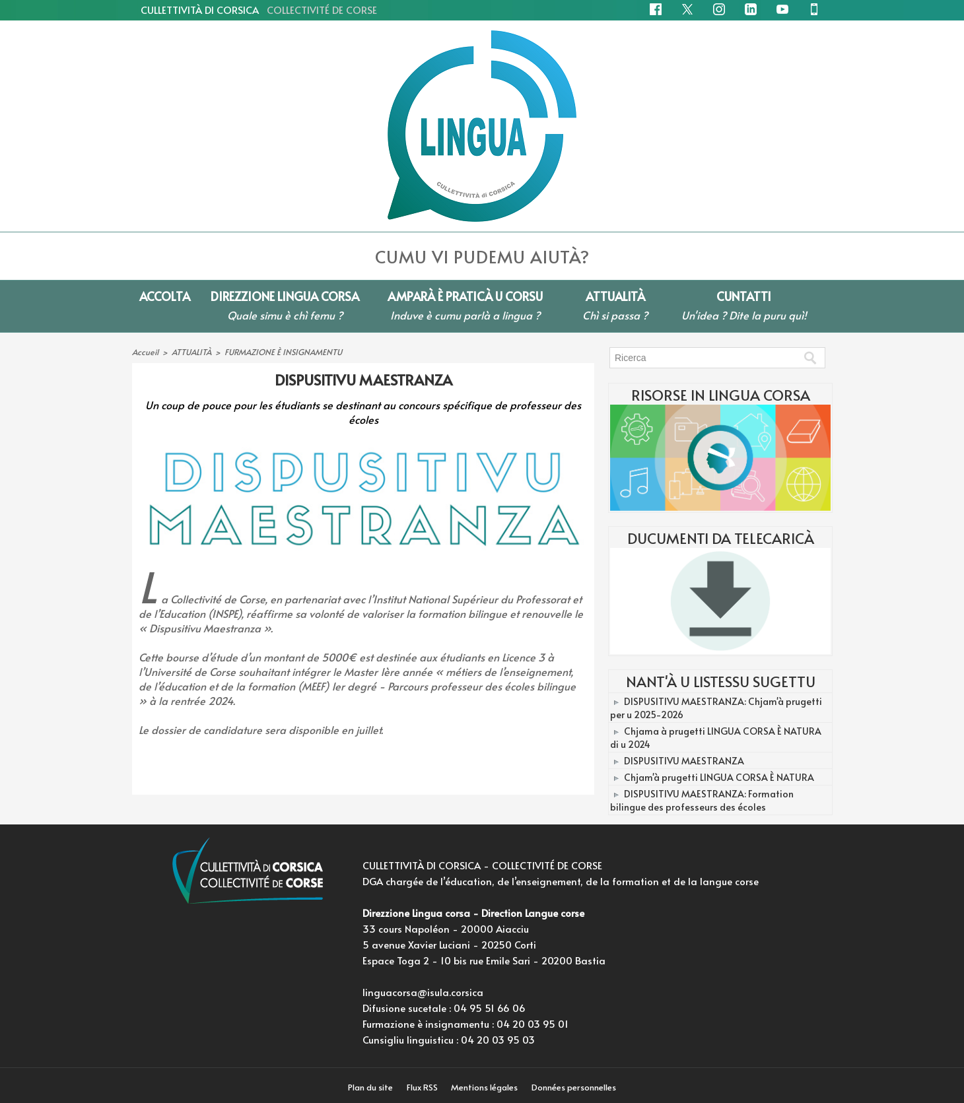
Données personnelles (576, 1087)
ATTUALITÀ (191, 352)
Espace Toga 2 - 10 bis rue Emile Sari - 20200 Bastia (483, 960)
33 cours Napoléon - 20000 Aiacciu (445, 928)
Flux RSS (422, 1087)
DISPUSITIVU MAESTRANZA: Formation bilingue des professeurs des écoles (719, 795)
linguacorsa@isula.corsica (422, 992)
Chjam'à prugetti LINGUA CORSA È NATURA (718, 773)
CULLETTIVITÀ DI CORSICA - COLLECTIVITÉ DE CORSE (482, 865)
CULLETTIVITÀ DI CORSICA (259, 10)
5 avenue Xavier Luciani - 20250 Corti (449, 944)
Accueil (145, 352)
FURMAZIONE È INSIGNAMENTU (282, 352)
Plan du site (369, 1087)
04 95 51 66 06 (490, 1008)
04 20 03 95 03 (498, 1039)
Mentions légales (486, 1087)
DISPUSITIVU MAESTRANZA (683, 757)
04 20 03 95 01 (532, 1023)
